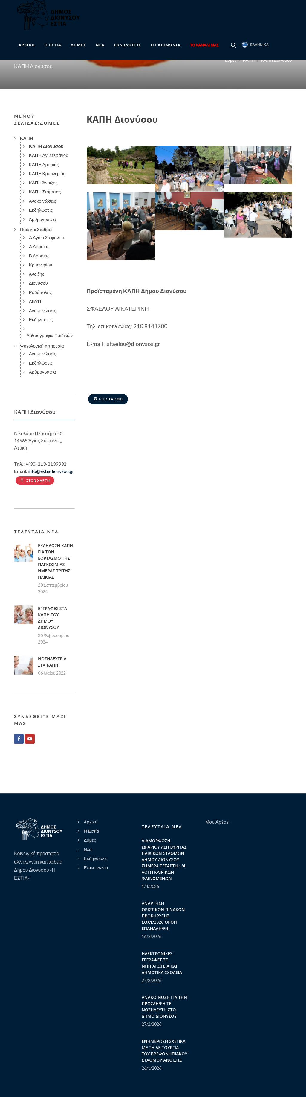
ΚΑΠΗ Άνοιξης (43, 182)
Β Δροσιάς (39, 255)
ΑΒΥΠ (35, 301)
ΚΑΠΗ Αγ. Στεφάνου (48, 155)
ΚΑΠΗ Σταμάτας (45, 191)
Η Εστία (91, 831)
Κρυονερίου (40, 264)
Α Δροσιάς (39, 246)
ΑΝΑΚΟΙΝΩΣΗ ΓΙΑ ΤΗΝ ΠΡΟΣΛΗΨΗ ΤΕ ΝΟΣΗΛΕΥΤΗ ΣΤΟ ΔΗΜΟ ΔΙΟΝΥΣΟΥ (164, 1006)
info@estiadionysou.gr (51, 471)
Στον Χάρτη (35, 480)
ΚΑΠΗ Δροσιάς (44, 164)
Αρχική (90, 821)
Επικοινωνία (96, 867)
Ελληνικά (255, 45)
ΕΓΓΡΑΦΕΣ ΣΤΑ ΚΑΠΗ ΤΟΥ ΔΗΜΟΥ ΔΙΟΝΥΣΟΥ (52, 618)
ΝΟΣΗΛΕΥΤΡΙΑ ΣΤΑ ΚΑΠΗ (52, 662)
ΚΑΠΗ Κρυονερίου (47, 173)
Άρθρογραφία (42, 219)
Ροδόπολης (40, 292)
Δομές (230, 60)
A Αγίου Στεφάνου (46, 237)
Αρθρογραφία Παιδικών (50, 335)
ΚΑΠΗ (249, 60)
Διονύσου (38, 283)
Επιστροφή (108, 399)
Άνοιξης (36, 274)
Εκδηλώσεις (41, 210)
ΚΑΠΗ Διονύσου (276, 60)
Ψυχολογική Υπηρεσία (42, 345)
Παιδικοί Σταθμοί (36, 229)
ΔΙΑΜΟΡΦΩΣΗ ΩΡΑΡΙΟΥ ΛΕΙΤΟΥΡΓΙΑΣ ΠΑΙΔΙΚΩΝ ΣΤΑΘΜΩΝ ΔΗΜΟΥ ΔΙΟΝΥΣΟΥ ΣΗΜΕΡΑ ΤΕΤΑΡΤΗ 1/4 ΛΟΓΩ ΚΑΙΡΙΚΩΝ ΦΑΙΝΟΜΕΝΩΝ (164, 859)
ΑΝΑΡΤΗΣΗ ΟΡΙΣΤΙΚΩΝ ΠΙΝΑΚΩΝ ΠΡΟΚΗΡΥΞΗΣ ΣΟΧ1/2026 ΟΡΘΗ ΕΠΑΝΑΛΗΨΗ (163, 915)
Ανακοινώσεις (42, 201)
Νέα (87, 849)
